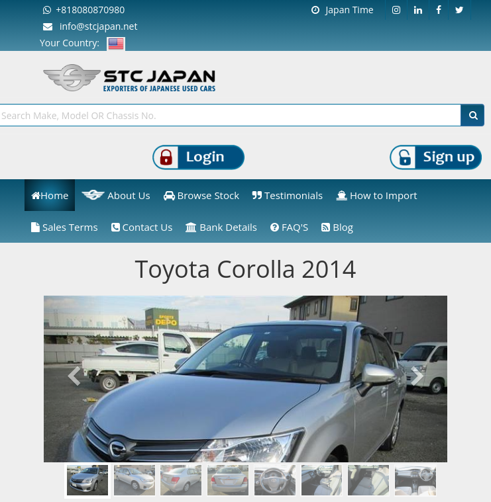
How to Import (376, 195)
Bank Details (221, 226)
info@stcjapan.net (90, 26)
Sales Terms (64, 226)
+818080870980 (84, 9)
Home (49, 195)
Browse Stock (202, 195)
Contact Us (142, 226)
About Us (116, 195)
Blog (337, 226)
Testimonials (287, 195)
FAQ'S (289, 226)
